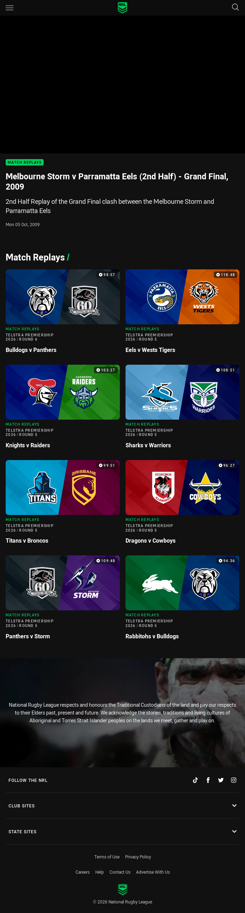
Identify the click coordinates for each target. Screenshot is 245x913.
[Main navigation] (9, 8)
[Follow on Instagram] (233, 780)
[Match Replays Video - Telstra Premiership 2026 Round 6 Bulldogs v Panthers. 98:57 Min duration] (63, 314)
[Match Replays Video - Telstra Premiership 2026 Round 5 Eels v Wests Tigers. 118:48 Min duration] (183, 314)
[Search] (235, 7)
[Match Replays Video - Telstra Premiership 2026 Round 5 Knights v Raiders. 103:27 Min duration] (63, 409)
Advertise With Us (153, 872)
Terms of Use (106, 856)
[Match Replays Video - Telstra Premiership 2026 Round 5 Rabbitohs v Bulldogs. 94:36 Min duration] (183, 600)
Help (99, 872)
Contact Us (120, 872)
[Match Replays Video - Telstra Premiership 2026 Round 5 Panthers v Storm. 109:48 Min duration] (63, 600)
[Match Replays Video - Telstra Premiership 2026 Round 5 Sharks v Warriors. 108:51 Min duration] (183, 409)
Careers (83, 872)
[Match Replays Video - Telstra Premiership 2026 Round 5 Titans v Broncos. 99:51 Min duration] (63, 505)
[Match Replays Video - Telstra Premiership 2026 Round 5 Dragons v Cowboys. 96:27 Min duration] (183, 505)
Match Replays (24, 162)
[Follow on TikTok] (195, 780)
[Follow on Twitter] (221, 780)
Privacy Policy (138, 856)
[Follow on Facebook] (208, 780)
